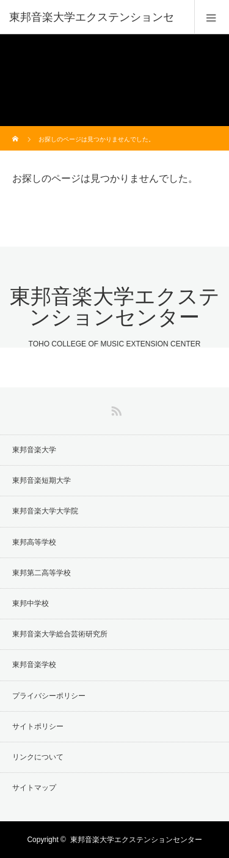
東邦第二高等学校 (41, 573)
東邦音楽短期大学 (41, 480)
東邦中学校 (30, 603)
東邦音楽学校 (34, 664)
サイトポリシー (38, 726)
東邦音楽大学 (34, 450)
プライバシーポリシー (48, 696)
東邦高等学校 (34, 542)
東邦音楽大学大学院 (45, 511)
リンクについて (38, 757)
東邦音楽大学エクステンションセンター (115, 307)
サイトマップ (34, 787)
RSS (115, 409)
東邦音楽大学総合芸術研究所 (59, 634)
